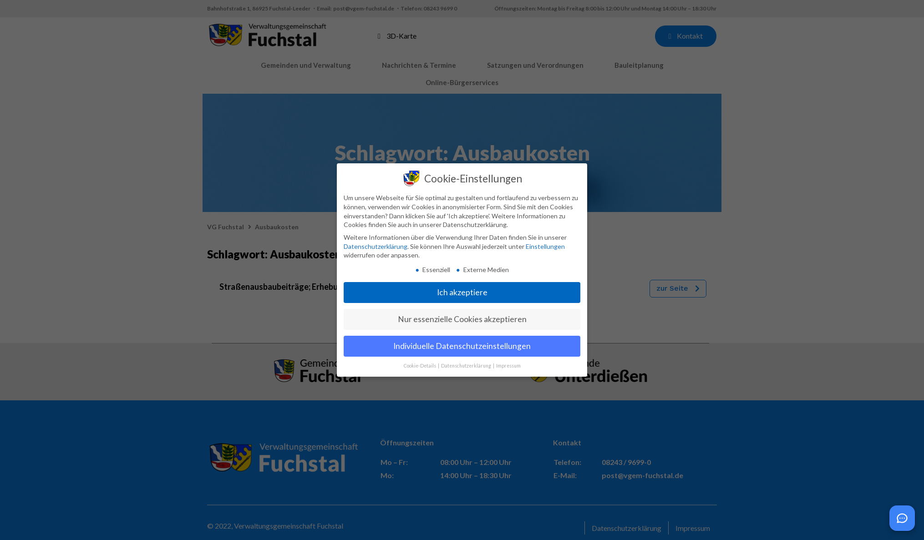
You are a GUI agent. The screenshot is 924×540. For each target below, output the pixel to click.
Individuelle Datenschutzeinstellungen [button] (462, 346)
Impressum (508, 365)
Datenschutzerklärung (375, 246)
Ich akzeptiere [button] (462, 292)
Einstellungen (545, 246)
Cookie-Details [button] (420, 365)
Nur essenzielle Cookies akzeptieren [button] (462, 319)
